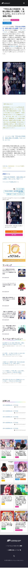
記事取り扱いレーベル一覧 (14, 550)
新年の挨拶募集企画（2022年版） (11, 428)
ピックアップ (23, 479)
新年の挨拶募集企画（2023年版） (11, 422)
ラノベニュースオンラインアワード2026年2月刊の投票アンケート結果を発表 (9, 285)
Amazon (14, 231)
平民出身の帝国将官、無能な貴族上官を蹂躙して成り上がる (14, 192)
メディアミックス (14, 20)
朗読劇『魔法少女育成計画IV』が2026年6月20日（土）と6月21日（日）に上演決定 (9, 299)
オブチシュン (21, 194)
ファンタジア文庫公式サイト (11, 182)
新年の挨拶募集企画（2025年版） (11, 411)
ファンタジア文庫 (19, 189)
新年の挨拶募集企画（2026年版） (11, 405)
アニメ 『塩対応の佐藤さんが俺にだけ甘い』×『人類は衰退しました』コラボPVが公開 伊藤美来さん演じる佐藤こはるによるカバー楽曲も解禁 (9, 328)
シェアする (7, 23)
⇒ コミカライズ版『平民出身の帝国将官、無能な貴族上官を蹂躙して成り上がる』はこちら (14, 138)
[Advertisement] (14, 392)
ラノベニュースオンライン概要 (14, 546)
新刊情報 (17, 479)
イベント (3, 457)
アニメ (17, 457)
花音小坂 (5, 166)
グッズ (3, 480)
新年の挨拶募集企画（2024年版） (11, 416)
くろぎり (9, 168)
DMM (14, 234)
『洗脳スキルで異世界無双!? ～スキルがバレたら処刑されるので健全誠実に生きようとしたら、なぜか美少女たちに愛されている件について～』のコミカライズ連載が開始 (9, 314)
